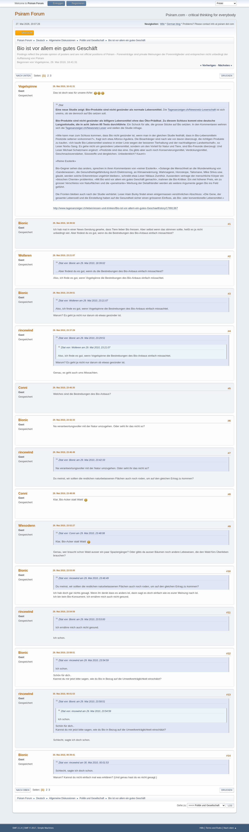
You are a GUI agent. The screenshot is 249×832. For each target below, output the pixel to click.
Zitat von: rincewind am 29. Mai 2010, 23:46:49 (84, 578)
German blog (173, 24)
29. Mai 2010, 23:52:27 (64, 525)
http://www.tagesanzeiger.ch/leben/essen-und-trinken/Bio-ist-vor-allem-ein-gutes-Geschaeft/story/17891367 (115, 208)
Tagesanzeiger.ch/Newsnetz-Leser (85, 127)
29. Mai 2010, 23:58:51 (64, 652)
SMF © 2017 (30, 828)
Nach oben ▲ (230, 828)
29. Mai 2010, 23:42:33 (64, 420)
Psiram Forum (30, 13)
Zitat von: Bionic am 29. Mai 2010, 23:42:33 (82, 460)
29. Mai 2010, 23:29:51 (64, 293)
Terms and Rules (214, 828)
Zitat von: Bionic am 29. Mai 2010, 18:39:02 (82, 263)
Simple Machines (45, 828)
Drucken (226, 75)
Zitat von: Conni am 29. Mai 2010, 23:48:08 (82, 533)
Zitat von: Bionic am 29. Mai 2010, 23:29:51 (82, 338)
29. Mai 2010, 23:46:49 (64, 452)
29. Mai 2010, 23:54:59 (64, 611)
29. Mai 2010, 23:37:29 (64, 330)
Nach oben (22, 790)
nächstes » (225, 65)
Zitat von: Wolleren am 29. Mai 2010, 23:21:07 (83, 300)
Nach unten (23, 75)
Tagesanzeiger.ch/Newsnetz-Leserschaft (192, 109)
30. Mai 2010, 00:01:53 (64, 694)
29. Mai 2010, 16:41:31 (64, 86)
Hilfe (202, 828)
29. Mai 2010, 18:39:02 (64, 223)
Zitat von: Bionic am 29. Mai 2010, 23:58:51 (82, 701)
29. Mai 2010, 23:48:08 (64, 493)
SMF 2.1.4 (17, 828)
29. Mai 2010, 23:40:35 (64, 387)
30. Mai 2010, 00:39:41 (64, 755)
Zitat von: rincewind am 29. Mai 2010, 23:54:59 (84, 660)
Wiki (162, 24)
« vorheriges (208, 65)
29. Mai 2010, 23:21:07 (64, 255)
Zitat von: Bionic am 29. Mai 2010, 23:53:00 (82, 619)
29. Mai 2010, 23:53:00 (64, 570)
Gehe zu (181, 805)
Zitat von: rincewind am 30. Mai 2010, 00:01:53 (84, 762)
